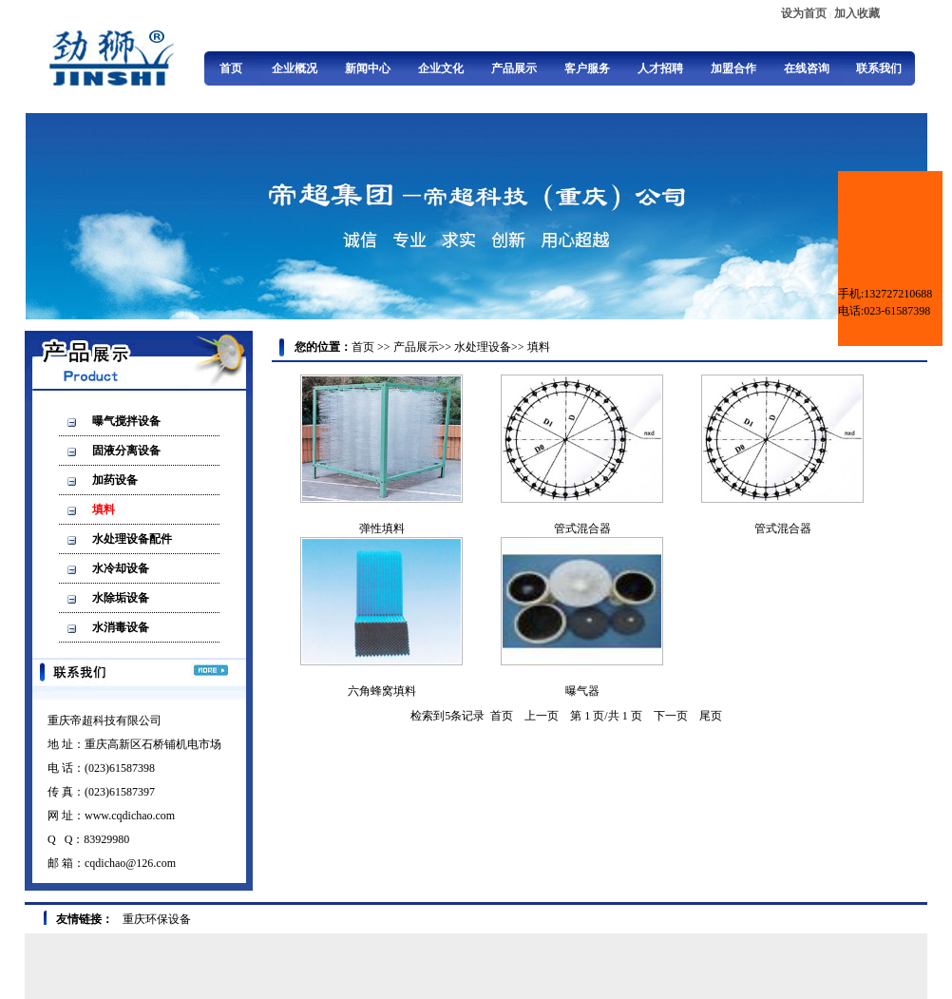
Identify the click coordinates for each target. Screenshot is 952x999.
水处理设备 (482, 347)
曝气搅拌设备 (126, 421)
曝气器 (582, 691)
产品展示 (514, 68)
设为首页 (804, 13)
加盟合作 (733, 68)
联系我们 (879, 68)
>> (383, 347)
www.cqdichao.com (130, 815)
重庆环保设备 (157, 919)
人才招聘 (660, 68)
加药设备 (115, 480)
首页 (230, 68)
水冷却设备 (120, 568)
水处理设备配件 (132, 539)
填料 (103, 509)
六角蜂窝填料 (382, 691)
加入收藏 (857, 13)
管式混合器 (582, 528)
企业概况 (294, 68)
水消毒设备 (120, 627)
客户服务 (587, 68)
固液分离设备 (126, 450)
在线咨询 (806, 68)
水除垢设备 (120, 598)
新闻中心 (367, 68)
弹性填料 (382, 528)
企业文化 (441, 68)
